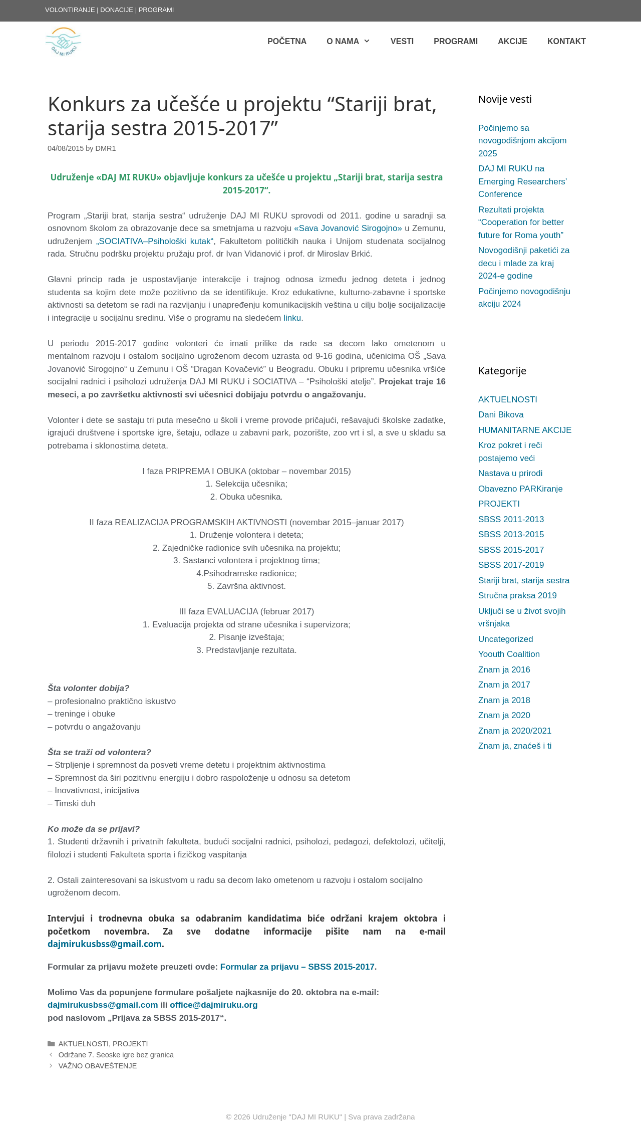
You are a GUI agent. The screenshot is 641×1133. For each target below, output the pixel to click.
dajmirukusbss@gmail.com (105, 944)
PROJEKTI (130, 1044)
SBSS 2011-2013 (511, 519)
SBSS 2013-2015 (511, 534)
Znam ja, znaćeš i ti (514, 746)
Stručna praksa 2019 (517, 595)
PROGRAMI (156, 10)
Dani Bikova (501, 414)
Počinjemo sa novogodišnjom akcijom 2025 (522, 140)
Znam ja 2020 (504, 715)
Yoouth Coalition (509, 654)
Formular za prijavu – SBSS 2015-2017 (297, 967)
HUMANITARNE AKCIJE (525, 430)
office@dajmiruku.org (213, 1005)
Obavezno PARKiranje (520, 489)
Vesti (402, 41)
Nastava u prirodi (510, 473)
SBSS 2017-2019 (511, 565)
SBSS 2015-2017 (511, 550)
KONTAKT (566, 41)
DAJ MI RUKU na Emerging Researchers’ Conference (522, 181)
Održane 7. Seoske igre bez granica (116, 1055)
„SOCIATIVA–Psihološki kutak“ (154, 241)
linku (292, 318)
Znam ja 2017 (504, 685)
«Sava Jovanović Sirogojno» (348, 228)
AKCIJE (512, 41)
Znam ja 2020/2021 (515, 731)
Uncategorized (505, 639)
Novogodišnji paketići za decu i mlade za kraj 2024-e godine (523, 263)
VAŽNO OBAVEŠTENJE (98, 1066)
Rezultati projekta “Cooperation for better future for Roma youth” (521, 222)
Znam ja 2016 (504, 669)
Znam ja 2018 (504, 700)
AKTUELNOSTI (84, 1044)
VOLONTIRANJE (70, 10)
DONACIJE (116, 10)
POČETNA (286, 41)
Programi (456, 41)
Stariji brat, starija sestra (523, 580)
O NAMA (354, 42)
